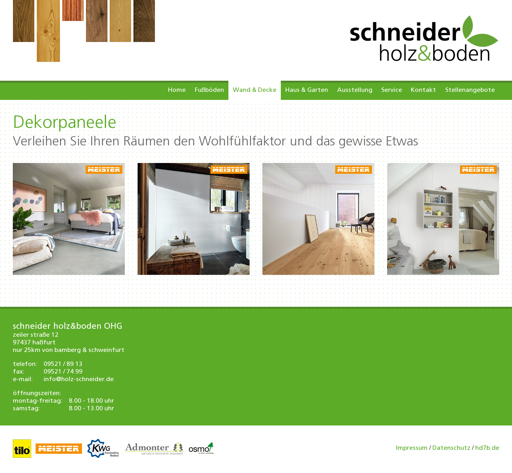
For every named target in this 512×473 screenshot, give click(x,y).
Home (177, 90)
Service (391, 90)
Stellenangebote (470, 90)
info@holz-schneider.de (79, 379)
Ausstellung (354, 90)
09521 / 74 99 (63, 372)
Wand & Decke (254, 90)
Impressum (412, 448)
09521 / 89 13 (63, 364)
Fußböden (209, 90)
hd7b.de (487, 448)
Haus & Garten (306, 90)
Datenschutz (451, 448)
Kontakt (423, 90)
